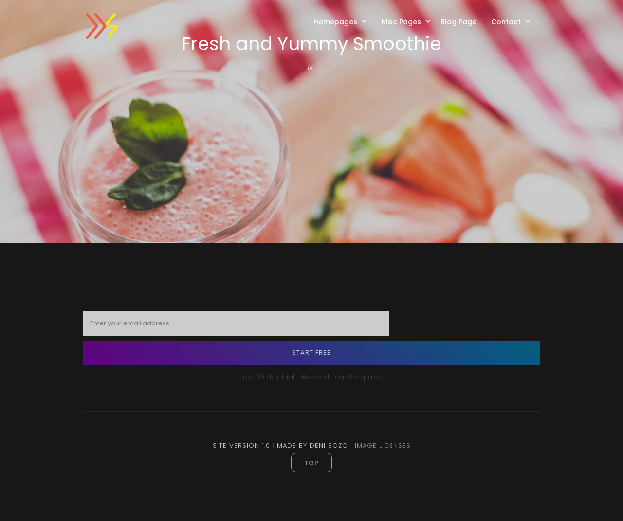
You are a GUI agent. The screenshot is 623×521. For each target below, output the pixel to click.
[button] (343, 21)
